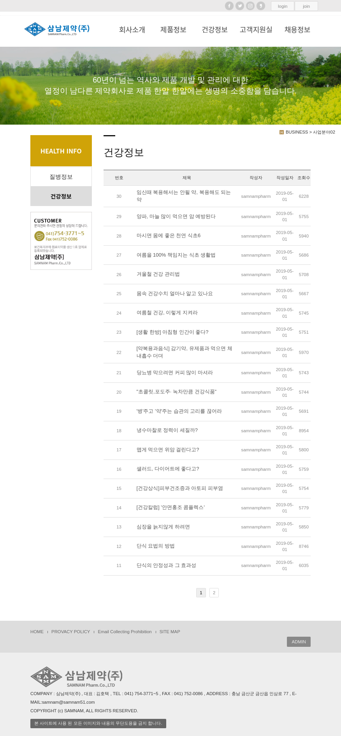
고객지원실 (256, 29)
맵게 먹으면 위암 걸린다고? (168, 450)
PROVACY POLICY (70, 631)
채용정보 (298, 29)
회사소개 (132, 29)
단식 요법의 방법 (156, 546)
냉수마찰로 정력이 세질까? (167, 430)
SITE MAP (170, 631)
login (282, 6)
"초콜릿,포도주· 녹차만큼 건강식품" (177, 392)
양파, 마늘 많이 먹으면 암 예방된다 (176, 216)
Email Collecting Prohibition (124, 631)
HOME (37, 631)
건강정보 (215, 29)
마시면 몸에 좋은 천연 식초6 (169, 236)
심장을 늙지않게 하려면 (163, 527)
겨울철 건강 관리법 (158, 274)
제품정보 (173, 29)
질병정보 (61, 177)
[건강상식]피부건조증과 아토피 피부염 (180, 488)
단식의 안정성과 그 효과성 (167, 565)
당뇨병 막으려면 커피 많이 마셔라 (175, 372)
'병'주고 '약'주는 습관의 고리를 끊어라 (179, 411)
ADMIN (299, 641)
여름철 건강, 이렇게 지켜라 (167, 313)
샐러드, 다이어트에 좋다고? (168, 469)
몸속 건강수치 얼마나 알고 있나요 (175, 293)
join (306, 6)
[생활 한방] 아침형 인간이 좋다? (173, 332)
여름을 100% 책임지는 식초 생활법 (176, 255)
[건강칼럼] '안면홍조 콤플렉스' (171, 508)
